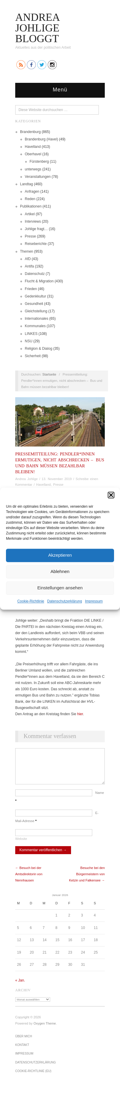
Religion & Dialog (38, 348)
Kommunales (35, 326)
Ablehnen (59, 571)
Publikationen (30, 206)
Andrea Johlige (26, 479)
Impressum (94, 601)
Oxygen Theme (44, 1029)
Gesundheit (34, 304)
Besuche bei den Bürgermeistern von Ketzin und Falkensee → (87, 880)
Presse (30, 236)
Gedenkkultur (35, 296)
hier (80, 714)
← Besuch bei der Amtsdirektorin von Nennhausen (28, 880)
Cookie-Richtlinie (30, 601)
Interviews (33, 221)
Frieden (31, 289)
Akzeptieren (60, 555)
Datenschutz (35, 274)
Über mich (23, 1042)
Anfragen (32, 191)
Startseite (49, 374)
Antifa (29, 266)
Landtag (26, 184)
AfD (28, 259)
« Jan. (20, 986)
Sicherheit (33, 356)
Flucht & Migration (39, 281)
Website (21, 844)
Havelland (33, 147)
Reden (30, 199)
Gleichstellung (36, 311)
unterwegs (33, 169)
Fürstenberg (39, 161)
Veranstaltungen (38, 177)
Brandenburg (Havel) (41, 139)
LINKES (31, 334)
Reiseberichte (36, 244)
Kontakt (22, 1050)
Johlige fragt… (36, 229)
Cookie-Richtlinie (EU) (33, 1077)
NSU (28, 341)
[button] (111, 495)
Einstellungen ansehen (60, 587)
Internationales (36, 318)
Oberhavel (33, 154)
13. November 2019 (57, 479)
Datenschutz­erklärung (64, 601)
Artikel (30, 214)
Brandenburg (30, 132)
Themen (26, 251)
